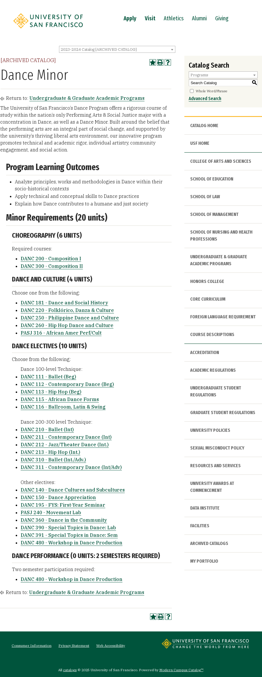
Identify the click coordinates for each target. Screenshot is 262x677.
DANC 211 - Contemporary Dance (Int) (66, 437)
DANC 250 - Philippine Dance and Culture (70, 318)
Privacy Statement (73, 645)
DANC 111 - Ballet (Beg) (48, 377)
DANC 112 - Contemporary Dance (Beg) (67, 384)
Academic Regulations (213, 370)
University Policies (210, 430)
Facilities (199, 525)
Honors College (207, 281)
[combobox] (117, 49)
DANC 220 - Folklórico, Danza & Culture (67, 310)
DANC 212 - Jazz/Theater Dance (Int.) (65, 444)
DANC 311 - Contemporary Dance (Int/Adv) (71, 467)
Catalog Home (204, 125)
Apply (130, 18)
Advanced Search (205, 98)
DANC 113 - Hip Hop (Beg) (51, 392)
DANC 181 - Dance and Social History (64, 303)
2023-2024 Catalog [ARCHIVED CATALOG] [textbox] (99, 49)
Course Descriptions (212, 334)
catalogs (70, 670)
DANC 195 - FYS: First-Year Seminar (63, 505)
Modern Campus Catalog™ (181, 670)
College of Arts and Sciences (220, 161)
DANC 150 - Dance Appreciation (58, 497)
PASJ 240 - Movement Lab (51, 512)
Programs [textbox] (199, 75)
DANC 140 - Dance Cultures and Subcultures (73, 490)
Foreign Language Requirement (223, 316)
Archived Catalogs (209, 543)
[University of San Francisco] (48, 30)
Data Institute (205, 508)
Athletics (173, 18)
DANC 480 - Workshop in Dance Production (71, 543)
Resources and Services (215, 465)
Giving (222, 18)
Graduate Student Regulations (222, 412)
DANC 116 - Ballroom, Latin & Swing (63, 407)
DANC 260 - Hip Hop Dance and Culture (67, 325)
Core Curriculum (207, 299)
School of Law (205, 196)
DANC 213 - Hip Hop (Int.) (50, 452)
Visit (150, 18)
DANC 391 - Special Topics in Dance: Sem (69, 535)
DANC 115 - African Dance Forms (60, 399)
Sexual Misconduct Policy (217, 448)
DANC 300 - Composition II (52, 266)
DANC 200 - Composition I (51, 258)
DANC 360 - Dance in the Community (64, 520)
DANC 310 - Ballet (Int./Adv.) (53, 460)
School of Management (214, 214)
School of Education (211, 179)
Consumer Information (31, 645)
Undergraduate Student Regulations (215, 391)
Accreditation (204, 352)
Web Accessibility (110, 645)
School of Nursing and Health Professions (221, 235)
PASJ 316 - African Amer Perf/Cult (61, 333)
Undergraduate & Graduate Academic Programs (87, 98)
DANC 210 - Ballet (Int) (47, 429)
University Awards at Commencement (212, 487)
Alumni (199, 18)
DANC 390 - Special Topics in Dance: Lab (68, 527)
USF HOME (199, 143)
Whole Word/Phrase (211, 91)
